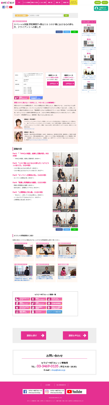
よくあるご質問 (42, 2)
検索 (66, 15)
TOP (19, 2)
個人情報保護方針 (61, 385)
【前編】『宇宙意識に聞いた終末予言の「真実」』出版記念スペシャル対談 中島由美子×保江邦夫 (89, 77)
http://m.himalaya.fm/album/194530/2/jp (38, 139)
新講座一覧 (65, 2)
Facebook (59, 31)
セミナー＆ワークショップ (73, 2)
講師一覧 (50, 2)
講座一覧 (58, 2)
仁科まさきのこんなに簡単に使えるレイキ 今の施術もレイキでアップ (89, 35)
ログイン (105, 2)
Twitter (67, 31)
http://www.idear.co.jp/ (29, 128)
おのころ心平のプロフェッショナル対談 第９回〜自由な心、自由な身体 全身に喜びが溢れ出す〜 (23, 278)
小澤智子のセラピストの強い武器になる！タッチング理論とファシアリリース (89, 49)
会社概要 (47, 385)
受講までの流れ (34, 2)
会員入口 (102, 8)
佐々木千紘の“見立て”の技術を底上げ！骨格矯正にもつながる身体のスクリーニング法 (88, 63)
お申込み (98, 2)
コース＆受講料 (26, 2)
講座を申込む (75, 335)
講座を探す (32, 335)
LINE (74, 31)
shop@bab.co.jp (58, 370)
